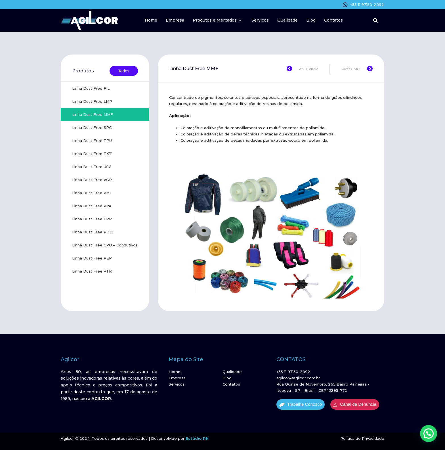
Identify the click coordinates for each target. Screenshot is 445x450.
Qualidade (287, 20)
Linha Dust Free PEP (92, 258)
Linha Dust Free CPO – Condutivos (105, 245)
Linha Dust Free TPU (92, 140)
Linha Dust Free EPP (92, 219)
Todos (123, 70)
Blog (311, 20)
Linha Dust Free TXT (92, 153)
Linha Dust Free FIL (91, 88)
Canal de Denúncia (354, 404)
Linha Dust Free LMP (92, 101)
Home (151, 20)
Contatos (333, 20)
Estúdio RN (197, 438)
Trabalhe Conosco (300, 404)
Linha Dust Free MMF (92, 114)
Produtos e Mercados (218, 20)
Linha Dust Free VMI (91, 193)
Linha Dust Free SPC (92, 127)
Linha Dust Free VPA (92, 206)
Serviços (260, 20)
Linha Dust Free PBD (92, 232)
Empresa (175, 20)
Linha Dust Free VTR (92, 271)
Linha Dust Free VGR (92, 179)
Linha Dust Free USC (91, 166)
